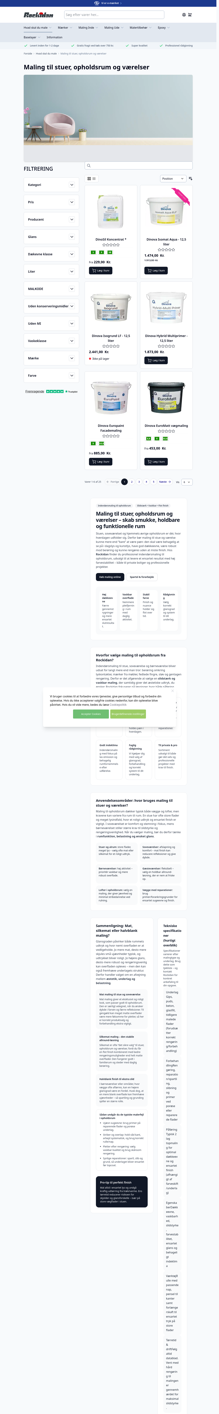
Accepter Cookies (91, 714)
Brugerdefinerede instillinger (128, 714)
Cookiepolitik (118, 705)
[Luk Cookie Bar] (173, 691)
